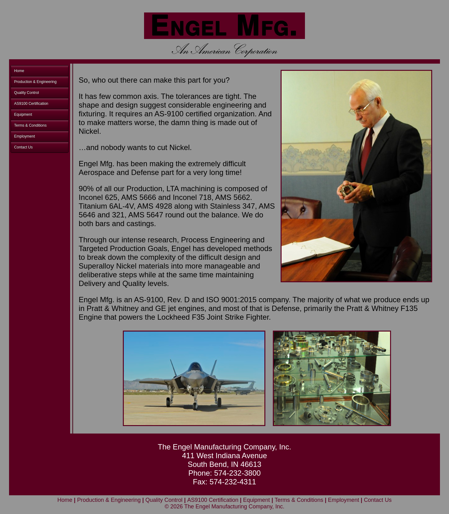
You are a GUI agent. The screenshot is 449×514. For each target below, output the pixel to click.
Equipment (23, 114)
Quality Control (26, 92)
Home (19, 71)
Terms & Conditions (30, 125)
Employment (24, 136)
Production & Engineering (35, 82)
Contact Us (23, 147)
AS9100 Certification (31, 103)
